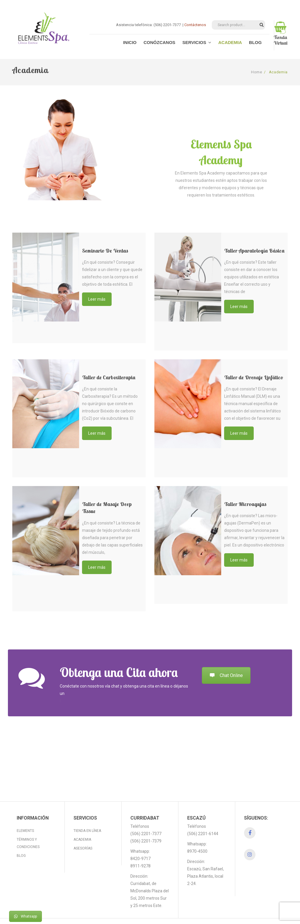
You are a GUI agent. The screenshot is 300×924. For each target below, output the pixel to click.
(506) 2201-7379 (145, 826)
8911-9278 (140, 851)
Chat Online (226, 675)
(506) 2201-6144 (202, 819)
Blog (21, 841)
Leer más (96, 299)
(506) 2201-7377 (145, 819)
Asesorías (83, 834)
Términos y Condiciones (28, 828)
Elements (25, 816)
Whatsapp (25, 916)
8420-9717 (140, 844)
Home (256, 72)
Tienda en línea (87, 816)
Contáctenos (195, 25)
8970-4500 (197, 836)
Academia (82, 825)
